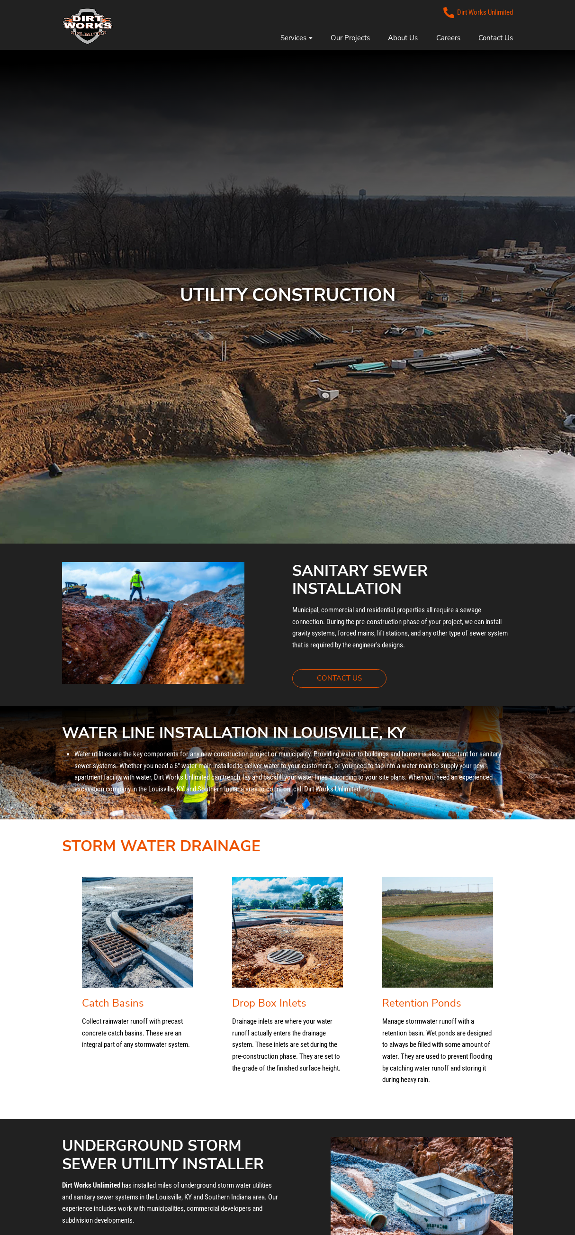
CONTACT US (351, 677)
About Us (403, 38)
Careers (448, 38)
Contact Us (495, 38)
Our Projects (350, 38)
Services (296, 38)
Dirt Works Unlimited (478, 12)
